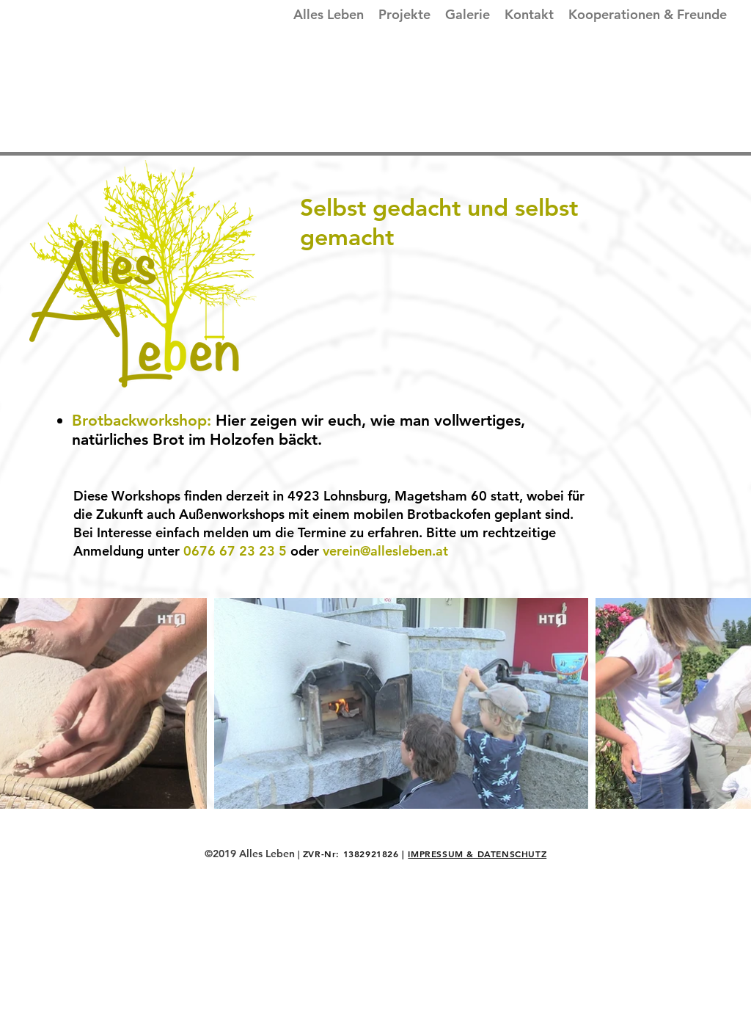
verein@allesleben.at (385, 550)
